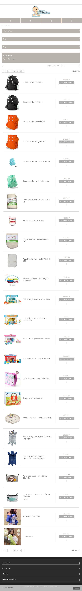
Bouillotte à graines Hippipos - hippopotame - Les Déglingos (34, 457)
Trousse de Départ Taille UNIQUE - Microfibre (36, 280)
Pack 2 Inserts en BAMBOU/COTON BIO (36, 201)
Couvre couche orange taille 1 (34, 122)
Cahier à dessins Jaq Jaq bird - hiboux (36, 378)
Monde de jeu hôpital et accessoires (36, 299)
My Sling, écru (28, 536)
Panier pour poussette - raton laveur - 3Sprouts (37, 495)
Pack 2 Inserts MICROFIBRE (33, 220)
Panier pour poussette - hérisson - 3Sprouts (35, 477)
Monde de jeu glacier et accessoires (36, 339)
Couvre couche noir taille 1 (33, 102)
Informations (7, 31)
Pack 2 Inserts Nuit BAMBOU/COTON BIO (37, 260)
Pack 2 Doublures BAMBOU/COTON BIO (36, 240)
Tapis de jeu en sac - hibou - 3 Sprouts (37, 418)
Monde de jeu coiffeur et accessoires (36, 358)
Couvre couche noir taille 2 (33, 82)
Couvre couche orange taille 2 (34, 141)
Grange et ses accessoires (32, 398)
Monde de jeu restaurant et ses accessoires (34, 319)
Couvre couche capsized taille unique (36, 161)
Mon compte (6, 568)
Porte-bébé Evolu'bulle (31, 516)
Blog (4, 39)
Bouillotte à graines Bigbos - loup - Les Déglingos (37, 437)
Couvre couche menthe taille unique (36, 181)
